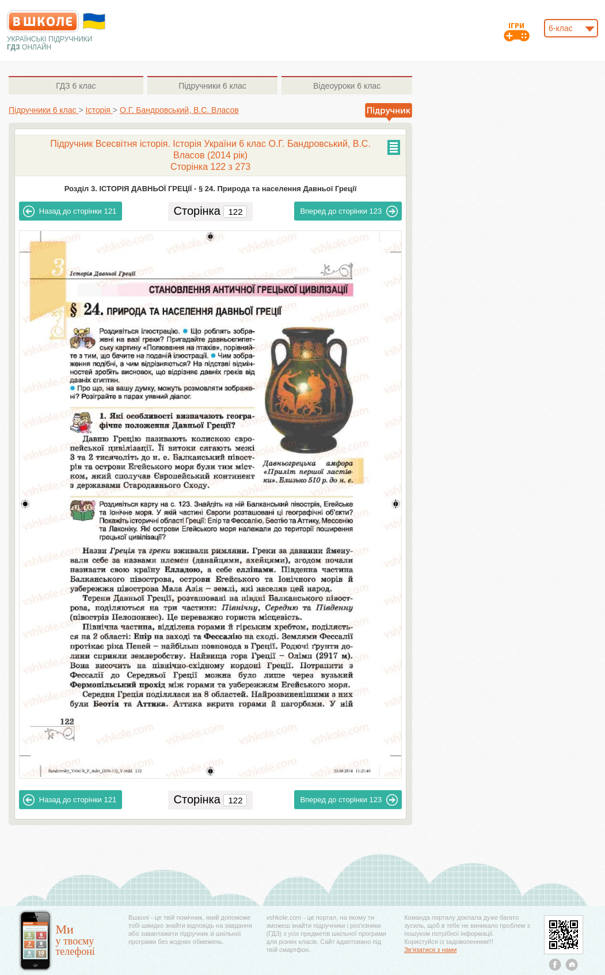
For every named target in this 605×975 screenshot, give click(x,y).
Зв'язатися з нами (430, 949)
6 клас (76, 85)
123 (349, 211)
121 (69, 211)
